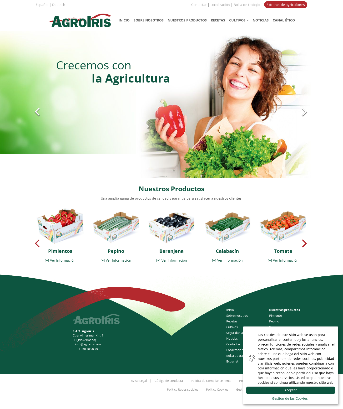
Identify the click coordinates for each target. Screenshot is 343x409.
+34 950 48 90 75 (86, 349)
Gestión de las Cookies (290, 398)
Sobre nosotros (237, 315)
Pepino (274, 321)
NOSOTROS (149, 20)
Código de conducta (169, 380)
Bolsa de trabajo (247, 4)
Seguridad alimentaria (241, 333)
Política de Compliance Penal (211, 380)
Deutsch (58, 4)
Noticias (232, 338)
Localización (220, 4)
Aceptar (290, 390)
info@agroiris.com (88, 344)
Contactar (199, 4)
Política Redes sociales (182, 389)
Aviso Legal (139, 380)
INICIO (124, 20)
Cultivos (232, 327)
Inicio (230, 310)
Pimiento (275, 315)
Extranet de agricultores (286, 4)
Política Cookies (217, 389)
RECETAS (218, 20)
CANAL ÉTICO (284, 20)
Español (42, 4)
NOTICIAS (261, 20)
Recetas (231, 321)
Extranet (232, 361)
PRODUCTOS (187, 20)
